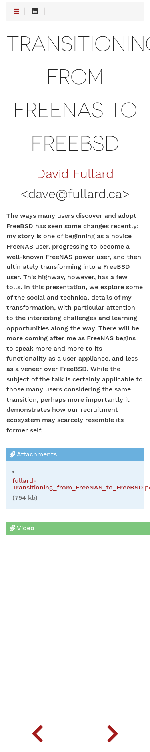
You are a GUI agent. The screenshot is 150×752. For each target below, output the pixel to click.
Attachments (33, 454)
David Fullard (75, 174)
